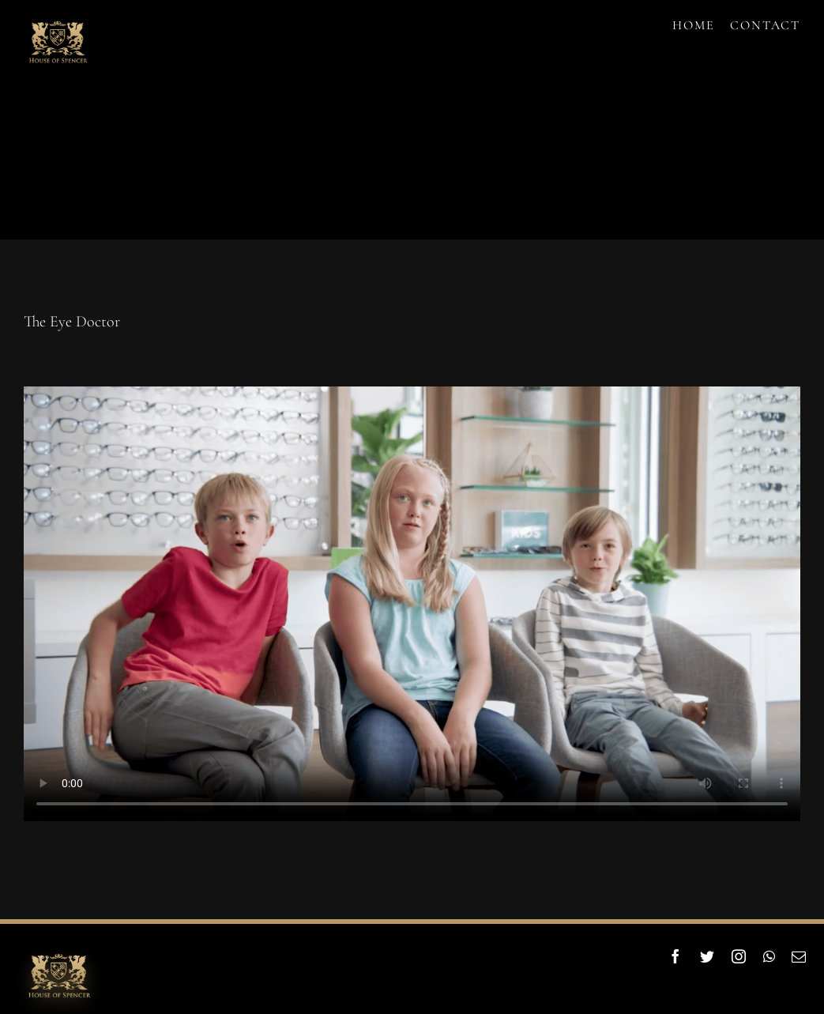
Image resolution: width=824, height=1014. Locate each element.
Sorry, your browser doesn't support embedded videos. (412, 603)
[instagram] (739, 956)
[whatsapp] (770, 956)
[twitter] (708, 956)
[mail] (799, 956)
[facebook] (676, 956)
